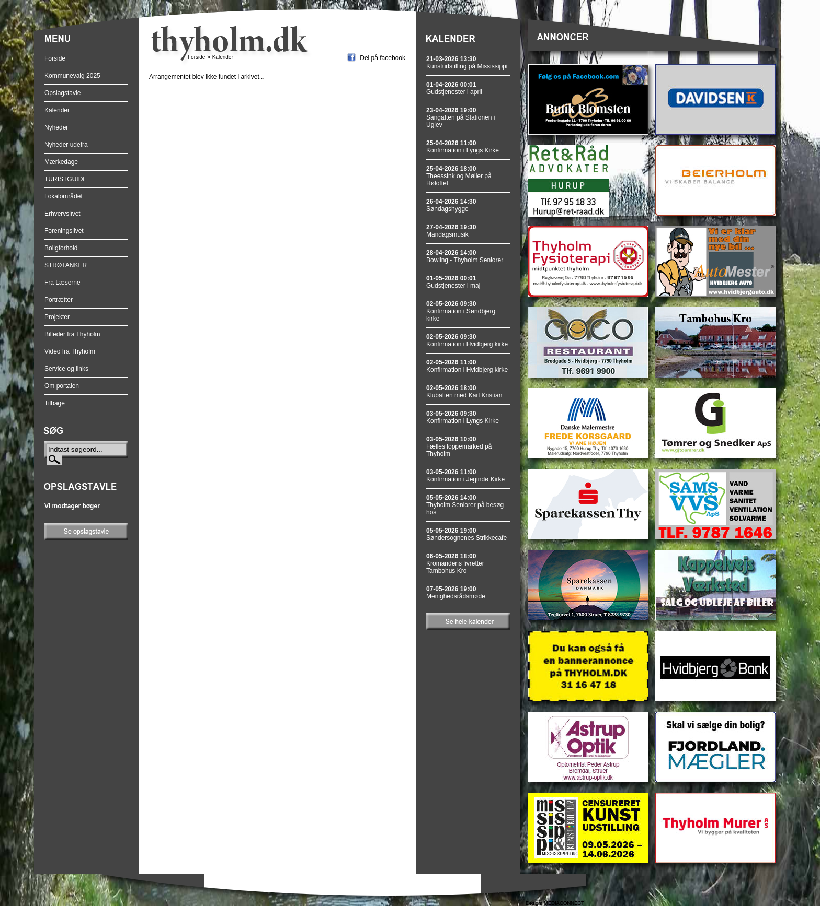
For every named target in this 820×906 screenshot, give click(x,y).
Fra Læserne (62, 282)
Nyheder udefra (66, 144)
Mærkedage (61, 162)
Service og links (66, 368)
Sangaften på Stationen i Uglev (460, 117)
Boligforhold (60, 248)
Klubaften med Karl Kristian (464, 391)
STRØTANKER (65, 265)
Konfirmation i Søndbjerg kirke (460, 311)
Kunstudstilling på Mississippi (466, 62)
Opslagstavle (62, 93)
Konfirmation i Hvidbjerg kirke (467, 340)
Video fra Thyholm (69, 351)
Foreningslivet (64, 230)
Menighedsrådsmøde (455, 592)
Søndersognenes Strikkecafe (466, 534)
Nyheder (56, 127)
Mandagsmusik (451, 230)
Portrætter (58, 299)
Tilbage (54, 403)
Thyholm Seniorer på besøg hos (465, 505)
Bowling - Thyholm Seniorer (464, 256)
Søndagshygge (451, 205)
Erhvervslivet (62, 213)
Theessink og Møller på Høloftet (459, 176)
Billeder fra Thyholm (72, 334)
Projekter (57, 317)
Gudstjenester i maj (453, 282)
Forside (54, 58)
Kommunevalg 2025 (72, 75)
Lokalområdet (63, 196)
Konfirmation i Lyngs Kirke (462, 146)
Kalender (57, 110)
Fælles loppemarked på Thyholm (459, 446)
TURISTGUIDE (65, 179)
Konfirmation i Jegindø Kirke (465, 475)
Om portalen (61, 386)
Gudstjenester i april (454, 88)
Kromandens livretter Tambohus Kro (455, 563)
